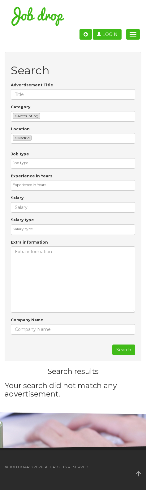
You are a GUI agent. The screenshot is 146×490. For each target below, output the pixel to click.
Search (123, 350)
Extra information (29, 242)
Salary (17, 198)
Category (20, 107)
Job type (20, 154)
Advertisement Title (32, 85)
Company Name (27, 320)
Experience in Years (31, 176)
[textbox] (43, 115)
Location (20, 129)
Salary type (22, 220)
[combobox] (73, 116)
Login (107, 34)
